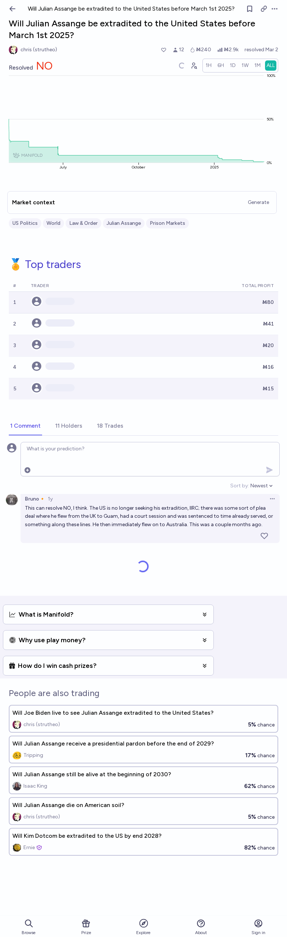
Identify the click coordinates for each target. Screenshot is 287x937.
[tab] (25, 426)
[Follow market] (249, 9)
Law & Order (83, 223)
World (53, 223)
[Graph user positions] (193, 65)
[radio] (208, 65)
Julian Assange (124, 223)
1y (50, 499)
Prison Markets (167, 223)
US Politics (25, 223)
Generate (258, 202)
